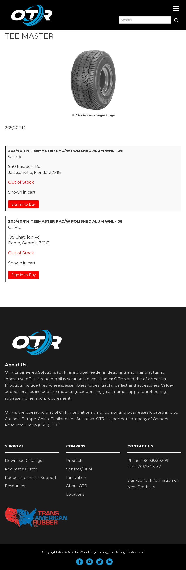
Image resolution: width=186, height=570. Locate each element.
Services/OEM (79, 469)
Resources (15, 485)
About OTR (76, 485)
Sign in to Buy (23, 204)
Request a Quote (21, 469)
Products (74, 460)
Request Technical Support (30, 477)
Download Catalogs (23, 460)
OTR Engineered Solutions (31, 25)
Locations (75, 494)
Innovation (76, 477)
